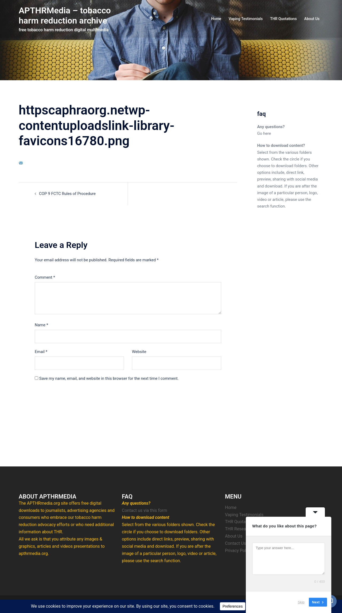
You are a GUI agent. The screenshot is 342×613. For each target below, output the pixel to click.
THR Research (238, 528)
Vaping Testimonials (246, 19)
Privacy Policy (238, 550)
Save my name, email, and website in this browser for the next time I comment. (109, 378)
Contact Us (235, 543)
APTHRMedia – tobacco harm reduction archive (65, 15)
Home (216, 19)
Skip (301, 602)
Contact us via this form (144, 510)
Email (41, 351)
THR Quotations (283, 19)
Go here (264, 133)
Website (139, 351)
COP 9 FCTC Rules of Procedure (67, 193)
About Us (312, 19)
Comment (45, 277)
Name (41, 325)
